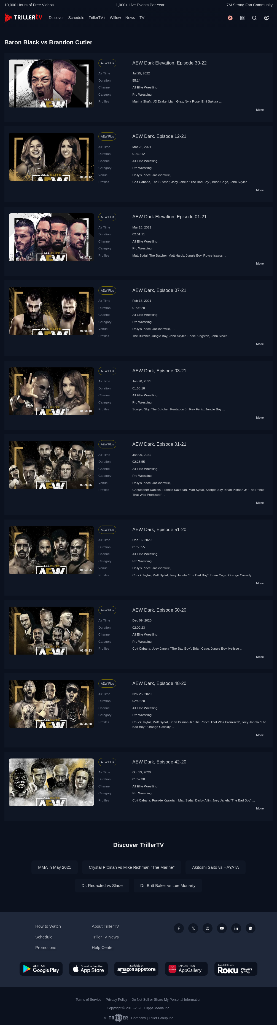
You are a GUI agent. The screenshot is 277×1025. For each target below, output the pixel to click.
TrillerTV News (105, 937)
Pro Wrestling (142, 94)
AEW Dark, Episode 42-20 (159, 762)
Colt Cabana (141, 182)
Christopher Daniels (146, 489)
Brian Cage (220, 182)
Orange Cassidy (239, 575)
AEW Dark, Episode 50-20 (159, 610)
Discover (56, 17)
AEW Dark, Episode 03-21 (159, 370)
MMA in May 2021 (54, 867)
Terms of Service (88, 1000)
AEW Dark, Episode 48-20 (159, 683)
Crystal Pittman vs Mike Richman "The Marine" (131, 867)
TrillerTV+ (97, 17)
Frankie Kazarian (174, 489)
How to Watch (48, 926)
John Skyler (238, 182)
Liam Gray (175, 101)
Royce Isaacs (213, 255)
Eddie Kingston (198, 336)
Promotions (45, 947)
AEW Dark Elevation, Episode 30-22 (169, 63)
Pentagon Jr (178, 409)
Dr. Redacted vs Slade (102, 885)
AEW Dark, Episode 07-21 (159, 290)
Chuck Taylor (141, 575)
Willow (115, 17)
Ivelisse (233, 648)
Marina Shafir (141, 101)
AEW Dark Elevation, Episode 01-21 (169, 216)
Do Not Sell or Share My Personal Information (166, 1000)
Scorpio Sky (140, 409)
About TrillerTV (105, 926)
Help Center (103, 947)
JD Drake (160, 101)
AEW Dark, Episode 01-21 (159, 444)
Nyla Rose (192, 101)
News (130, 17)
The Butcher (160, 182)
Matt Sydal (139, 255)
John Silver (219, 336)
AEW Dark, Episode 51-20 (159, 529)
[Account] (266, 18)
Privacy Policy (116, 1000)
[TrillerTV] (23, 18)
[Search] (254, 18)
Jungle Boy (193, 255)
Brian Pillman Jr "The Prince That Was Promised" (205, 722)
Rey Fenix (196, 409)
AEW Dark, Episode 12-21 (159, 136)
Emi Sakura (209, 101)
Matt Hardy (176, 255)
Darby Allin (203, 800)
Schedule (76, 17)
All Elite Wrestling (144, 87)
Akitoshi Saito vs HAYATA (215, 867)
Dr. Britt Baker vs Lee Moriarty (167, 885)
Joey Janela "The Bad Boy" (190, 182)
